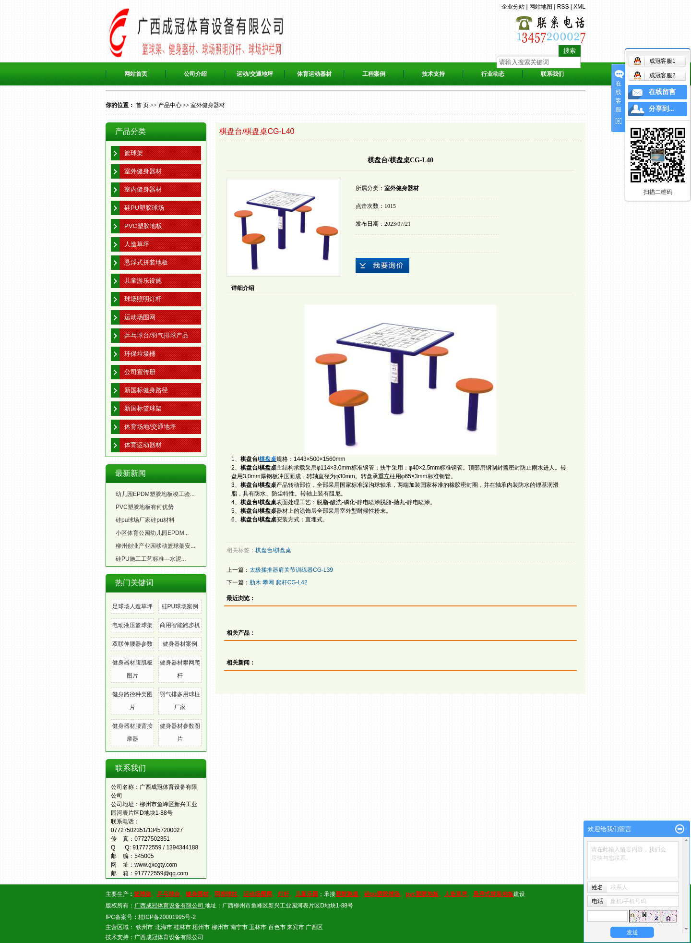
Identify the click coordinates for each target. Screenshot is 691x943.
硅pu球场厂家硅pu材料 (145, 520)
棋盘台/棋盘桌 (273, 550)
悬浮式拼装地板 (146, 262)
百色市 (277, 927)
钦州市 (144, 927)
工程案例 (373, 74)
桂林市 (182, 927)
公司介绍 (195, 74)
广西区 (314, 927)
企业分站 (512, 6)
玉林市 (257, 927)
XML (579, 6)
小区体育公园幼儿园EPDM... (152, 533)
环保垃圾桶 (139, 353)
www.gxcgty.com (155, 864)
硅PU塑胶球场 (144, 207)
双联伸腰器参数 (132, 644)
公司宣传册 (139, 371)
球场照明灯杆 (143, 298)
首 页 (142, 105)
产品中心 (169, 105)
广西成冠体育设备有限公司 (168, 937)
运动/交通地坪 (255, 74)
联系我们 (552, 74)
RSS (563, 6)
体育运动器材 (314, 74)
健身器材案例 (180, 644)
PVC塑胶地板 (143, 226)
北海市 (163, 927)
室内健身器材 (143, 189)
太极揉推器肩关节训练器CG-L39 (291, 570)
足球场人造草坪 (132, 606)
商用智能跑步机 (180, 625)
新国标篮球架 (143, 408)
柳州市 (220, 927)
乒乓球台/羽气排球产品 (156, 335)
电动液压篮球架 (132, 625)
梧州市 (201, 927)
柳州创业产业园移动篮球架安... (155, 546)
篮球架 (133, 153)
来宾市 (295, 927)
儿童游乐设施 (143, 280)
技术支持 (433, 74)
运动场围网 (139, 317)
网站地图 (540, 6)
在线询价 (382, 265)
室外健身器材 (208, 105)
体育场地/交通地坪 (150, 426)
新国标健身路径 (146, 390)
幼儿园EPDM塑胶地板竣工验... (155, 494)
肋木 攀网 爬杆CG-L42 (279, 582)
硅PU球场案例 (180, 606)
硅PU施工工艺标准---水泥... (151, 559)
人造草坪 (136, 244)
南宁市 (239, 927)
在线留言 (662, 92)
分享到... (661, 108)
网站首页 (135, 74)
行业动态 (492, 74)
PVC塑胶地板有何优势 (145, 507)
